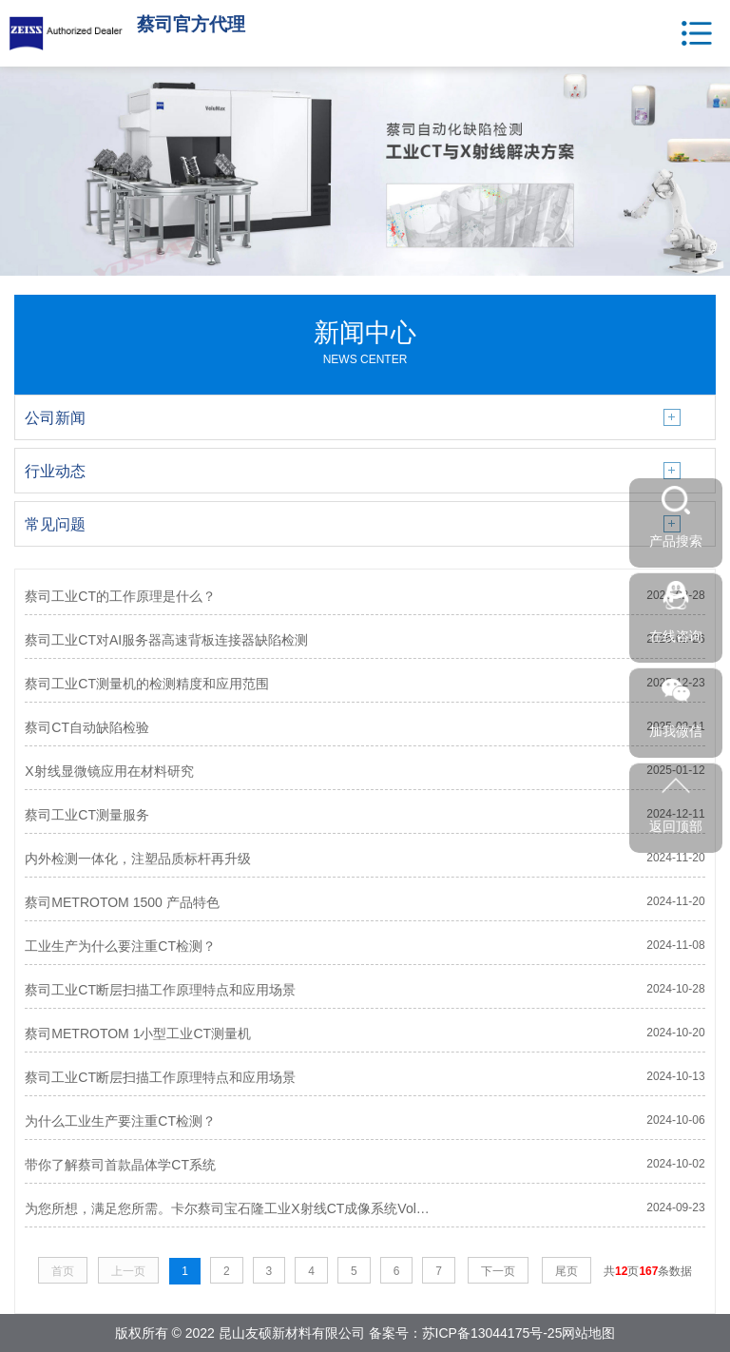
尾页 (566, 1271)
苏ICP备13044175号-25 (492, 1333)
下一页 (498, 1271)
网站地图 (588, 1333)
